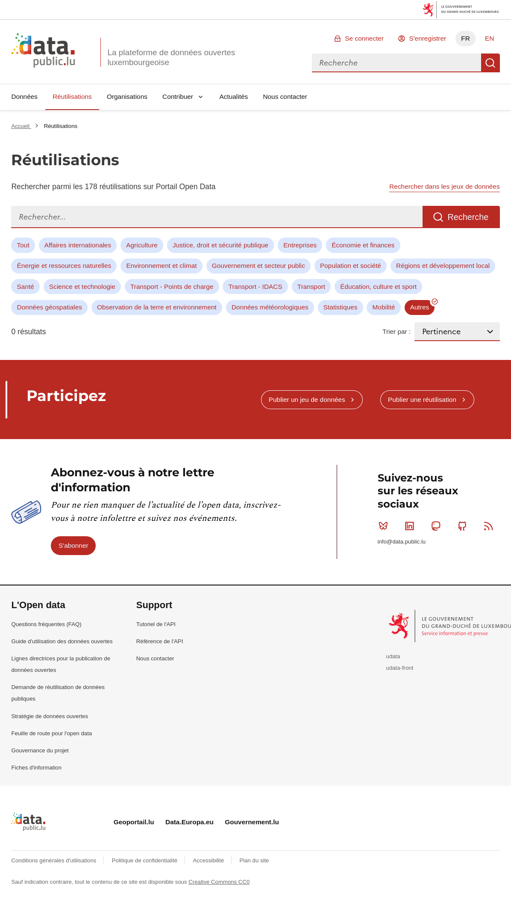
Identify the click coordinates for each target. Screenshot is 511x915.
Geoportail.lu (134, 822)
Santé (25, 286)
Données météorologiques (270, 307)
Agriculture (142, 245)
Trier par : (396, 331)
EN (489, 38)
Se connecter (364, 38)
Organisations (127, 96)
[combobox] (396, 62)
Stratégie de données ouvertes (49, 716)
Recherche (490, 62)
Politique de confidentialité (145, 860)
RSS (490, 526)
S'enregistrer (427, 38)
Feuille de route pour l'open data (51, 733)
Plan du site (254, 860)
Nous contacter (285, 96)
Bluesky (385, 526)
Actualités (234, 96)
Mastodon (437, 526)
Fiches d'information (36, 767)
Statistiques (340, 307)
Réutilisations (72, 96)
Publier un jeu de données (307, 399)
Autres (419, 307)
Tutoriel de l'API (156, 624)
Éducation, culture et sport (378, 286)
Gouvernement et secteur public (258, 265)
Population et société (350, 265)
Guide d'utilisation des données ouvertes (61, 641)
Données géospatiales (49, 307)
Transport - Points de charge (171, 286)
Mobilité (384, 307)
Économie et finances (363, 245)
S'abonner (73, 545)
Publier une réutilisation (422, 399)
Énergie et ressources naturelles (64, 265)
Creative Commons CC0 (219, 882)
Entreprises (300, 245)
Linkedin (411, 526)
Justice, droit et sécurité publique (220, 245)
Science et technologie (82, 286)
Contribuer (177, 96)
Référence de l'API (159, 641)
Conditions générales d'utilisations (54, 860)
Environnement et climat (161, 265)
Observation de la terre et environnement (157, 307)
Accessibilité (209, 860)
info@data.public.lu (402, 541)
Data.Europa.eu (189, 822)
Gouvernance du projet (39, 750)
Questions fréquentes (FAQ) (46, 624)
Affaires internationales (77, 245)
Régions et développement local (443, 265)
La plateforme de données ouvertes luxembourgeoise (171, 57)
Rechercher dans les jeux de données (444, 186)
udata (393, 656)
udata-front (400, 668)
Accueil (21, 126)
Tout (23, 245)
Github (464, 526)
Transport (311, 286)
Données (24, 96)
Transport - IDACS (255, 286)
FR (465, 38)
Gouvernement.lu (252, 822)
